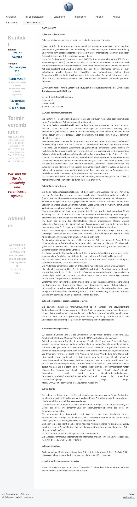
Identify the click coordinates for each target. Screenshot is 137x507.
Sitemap (25, 494)
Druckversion (11, 494)
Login (132, 494)
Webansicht (129, 497)
